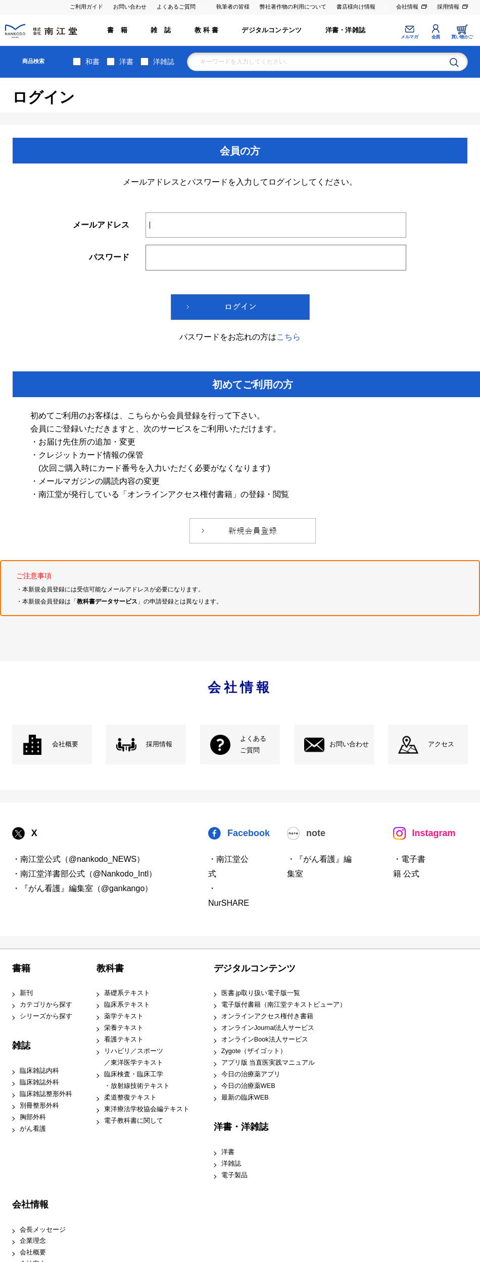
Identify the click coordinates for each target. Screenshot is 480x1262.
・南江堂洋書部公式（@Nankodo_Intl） (84, 873)
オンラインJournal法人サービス (268, 1027)
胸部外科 (33, 1117)
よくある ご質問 (253, 744)
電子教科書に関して (133, 1120)
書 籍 (117, 30)
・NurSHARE (228, 895)
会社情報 (407, 7)
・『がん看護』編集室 (319, 866)
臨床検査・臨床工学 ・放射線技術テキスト (137, 1080)
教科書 (110, 968)
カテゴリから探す (46, 1004)
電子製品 (234, 1175)
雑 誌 (161, 30)
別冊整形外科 (39, 1105)
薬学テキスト (123, 1016)
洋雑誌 (163, 62)
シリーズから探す (46, 1016)
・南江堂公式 (228, 866)
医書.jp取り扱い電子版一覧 (260, 993)
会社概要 (65, 744)
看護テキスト (123, 1039)
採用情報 (448, 7)
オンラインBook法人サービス (264, 1039)
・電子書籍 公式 (409, 866)
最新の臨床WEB (245, 1097)
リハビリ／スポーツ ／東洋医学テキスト (133, 1057)
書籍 (21, 968)
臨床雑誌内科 (39, 1070)
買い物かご (462, 36)
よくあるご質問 (176, 7)
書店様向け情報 (356, 7)
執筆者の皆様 (233, 7)
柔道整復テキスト (130, 1097)
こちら (288, 337)
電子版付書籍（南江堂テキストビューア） (283, 1004)
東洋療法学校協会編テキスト (146, 1109)
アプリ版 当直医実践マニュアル (268, 1062)
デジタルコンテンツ (272, 30)
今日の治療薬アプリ (250, 1074)
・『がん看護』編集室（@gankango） (82, 888)
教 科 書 (206, 30)
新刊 (26, 993)
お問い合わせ (130, 7)
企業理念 (33, 1240)
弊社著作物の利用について (293, 7)
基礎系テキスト (127, 993)
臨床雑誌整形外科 (46, 1094)
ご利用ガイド (86, 7)
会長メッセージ (43, 1229)
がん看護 (33, 1128)
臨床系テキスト (127, 1004)
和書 (92, 62)
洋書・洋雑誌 (345, 30)
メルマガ (409, 36)
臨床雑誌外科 (39, 1082)
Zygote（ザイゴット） (254, 1051)
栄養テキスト (123, 1027)
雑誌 (21, 1045)
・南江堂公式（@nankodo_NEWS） (78, 859)
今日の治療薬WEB (248, 1085)
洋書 (126, 62)
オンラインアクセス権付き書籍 (267, 1016)
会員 (435, 36)
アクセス (441, 744)
